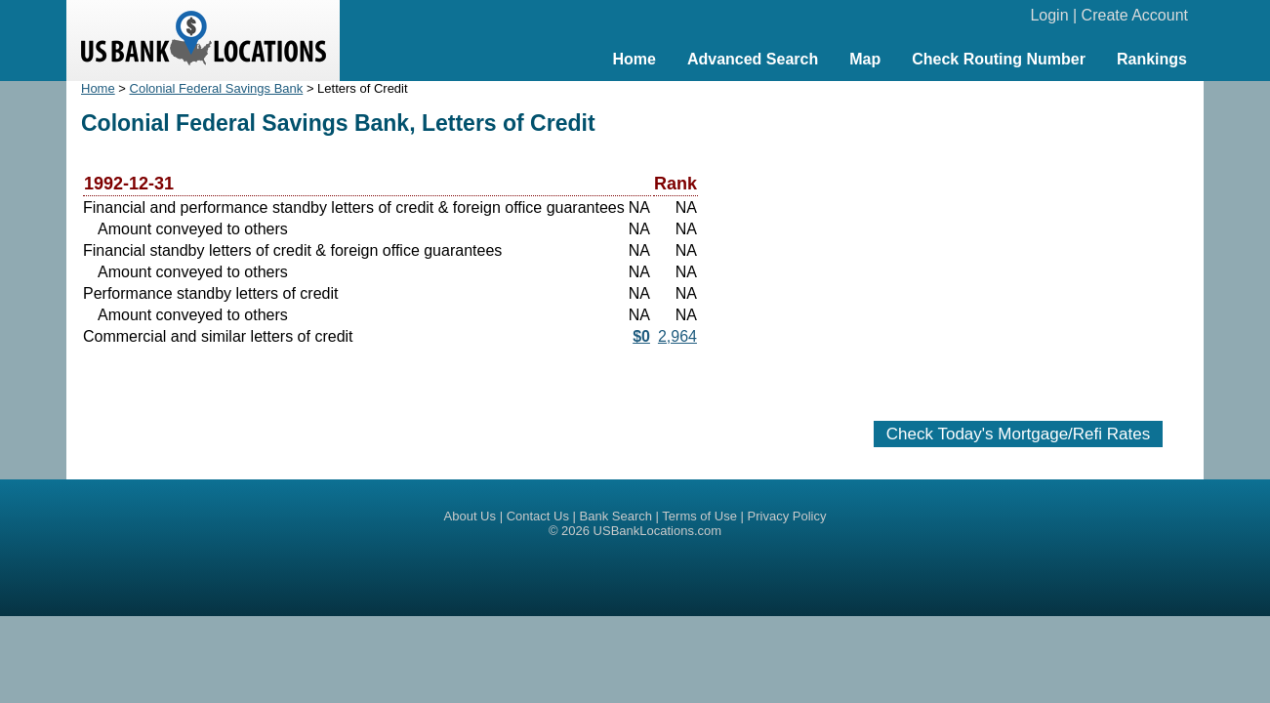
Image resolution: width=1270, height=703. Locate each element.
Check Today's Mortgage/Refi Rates (1018, 434)
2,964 (677, 336)
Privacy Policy (787, 516)
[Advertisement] (1018, 241)
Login (1049, 15)
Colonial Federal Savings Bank (217, 88)
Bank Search (616, 516)
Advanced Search (752, 59)
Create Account (1135, 15)
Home (633, 59)
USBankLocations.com (658, 530)
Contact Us (538, 516)
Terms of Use (699, 516)
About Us (470, 516)
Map (865, 59)
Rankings (1152, 59)
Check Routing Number (999, 59)
